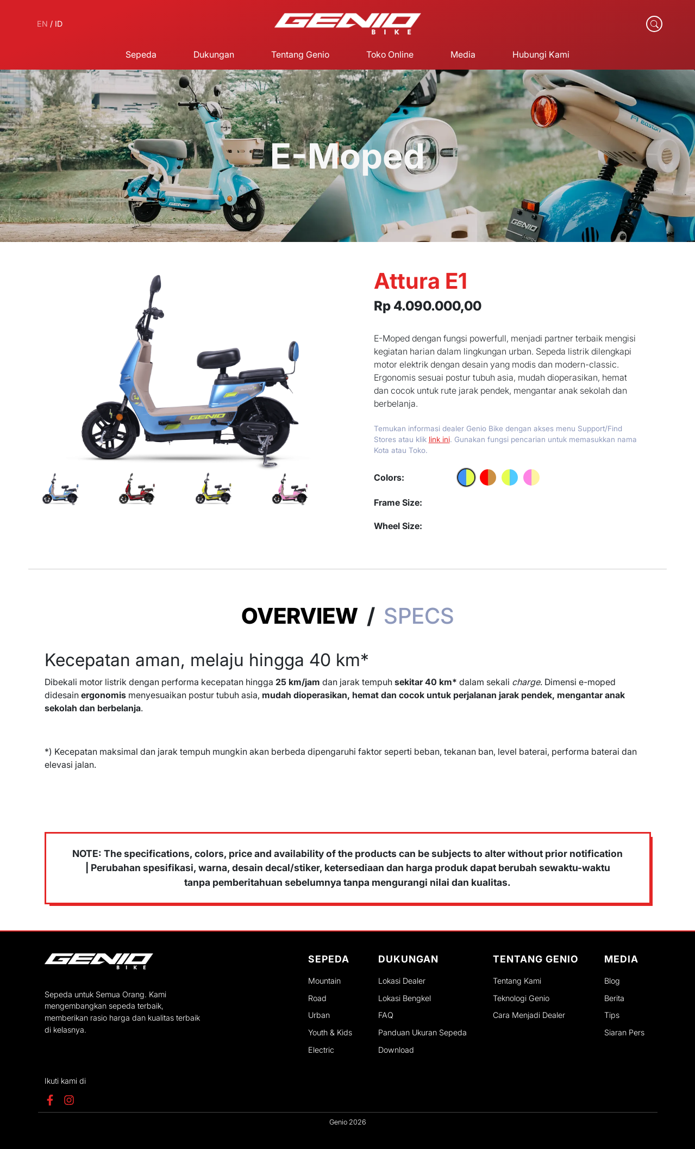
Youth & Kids (330, 1032)
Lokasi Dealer (401, 980)
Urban (319, 1015)
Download (396, 1049)
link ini (439, 439)
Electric (321, 1049)
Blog (612, 980)
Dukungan (213, 54)
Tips (611, 1015)
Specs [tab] (419, 616)
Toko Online (390, 54)
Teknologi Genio (521, 998)
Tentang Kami (517, 980)
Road (317, 998)
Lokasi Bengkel (404, 998)
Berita (614, 998)
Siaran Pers (624, 1032)
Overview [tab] (299, 616)
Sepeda (141, 54)
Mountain (324, 980)
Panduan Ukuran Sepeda (422, 1032)
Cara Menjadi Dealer (529, 1015)
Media (462, 54)
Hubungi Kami (540, 54)
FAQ (385, 1015)
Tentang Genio (300, 54)
